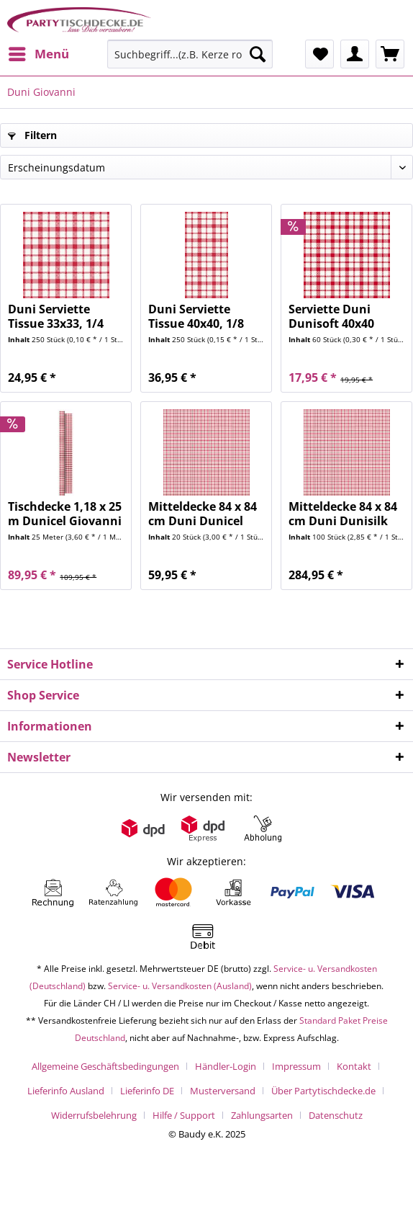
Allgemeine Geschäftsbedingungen (105, 1066)
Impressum (296, 1066)
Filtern (32, 135)
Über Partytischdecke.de (323, 1090)
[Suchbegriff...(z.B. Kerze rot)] (190, 54)
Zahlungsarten (262, 1115)
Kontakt (354, 1066)
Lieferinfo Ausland (65, 1090)
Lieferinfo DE (147, 1090)
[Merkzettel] (319, 54)
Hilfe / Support (184, 1115)
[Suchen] (257, 54)
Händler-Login (225, 1066)
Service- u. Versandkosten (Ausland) (180, 986)
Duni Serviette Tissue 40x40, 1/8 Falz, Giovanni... (196, 316)
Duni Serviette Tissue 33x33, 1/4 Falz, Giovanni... (56, 316)
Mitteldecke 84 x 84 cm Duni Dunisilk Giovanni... (343, 513)
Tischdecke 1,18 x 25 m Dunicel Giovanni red (65, 513)
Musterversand (222, 1090)
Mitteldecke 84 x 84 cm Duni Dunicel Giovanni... (202, 513)
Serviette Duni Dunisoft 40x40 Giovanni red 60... (339, 316)
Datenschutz (336, 1115)
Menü (39, 52)
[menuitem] (38, 54)
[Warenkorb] (390, 54)
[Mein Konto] (354, 54)
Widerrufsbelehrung (94, 1115)
